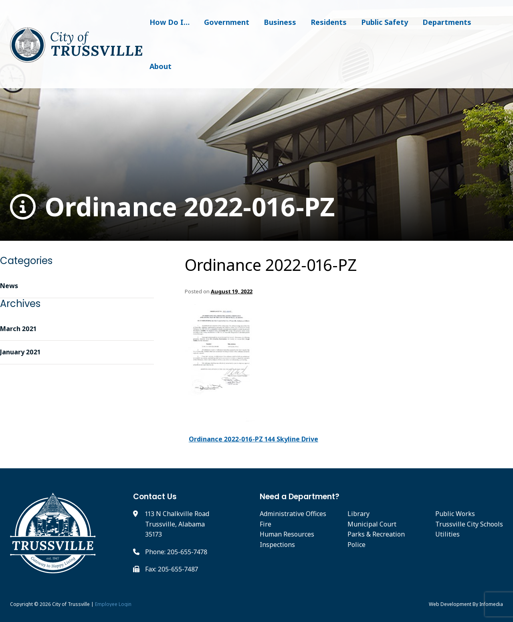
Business (280, 22)
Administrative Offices (293, 513)
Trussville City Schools (469, 524)
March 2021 (18, 328)
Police (356, 544)
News (9, 285)
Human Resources (287, 534)
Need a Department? (299, 496)
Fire (265, 524)
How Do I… (169, 22)
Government (226, 22)
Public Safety (384, 22)
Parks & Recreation (376, 534)
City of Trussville (71, 604)
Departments (446, 22)
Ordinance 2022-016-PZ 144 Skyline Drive (253, 439)
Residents (329, 22)
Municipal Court (371, 524)
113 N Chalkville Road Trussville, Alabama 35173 (177, 524)
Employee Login (113, 604)
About (160, 66)
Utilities (447, 534)
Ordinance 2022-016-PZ (172, 206)
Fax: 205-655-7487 (171, 569)
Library (358, 513)
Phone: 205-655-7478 (176, 551)
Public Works (455, 513)
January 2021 (20, 352)
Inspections (277, 544)
